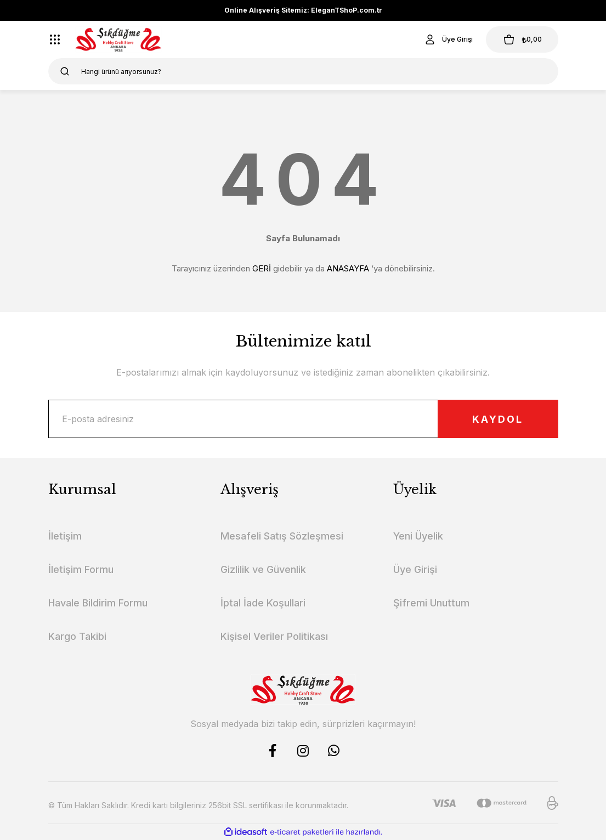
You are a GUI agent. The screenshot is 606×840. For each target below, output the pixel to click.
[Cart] (522, 39)
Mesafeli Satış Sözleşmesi (281, 536)
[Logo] (118, 39)
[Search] (303, 71)
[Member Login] (448, 39)
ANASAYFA (348, 268)
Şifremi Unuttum (431, 603)
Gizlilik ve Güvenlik (263, 569)
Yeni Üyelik (418, 536)
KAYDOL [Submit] (497, 419)
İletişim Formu (81, 569)
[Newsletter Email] (303, 419)
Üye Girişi (415, 569)
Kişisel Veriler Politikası (274, 636)
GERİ (261, 268)
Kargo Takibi (77, 636)
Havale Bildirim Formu (98, 603)
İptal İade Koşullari (262, 603)
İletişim (65, 536)
